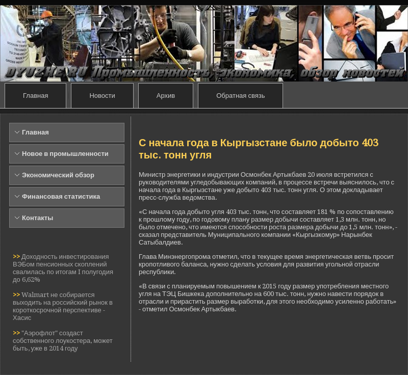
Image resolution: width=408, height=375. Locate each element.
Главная (35, 95)
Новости (102, 95)
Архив (166, 95)
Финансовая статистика (61, 196)
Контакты (37, 218)
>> (17, 256)
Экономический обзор (58, 175)
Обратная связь (240, 95)
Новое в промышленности (65, 153)
